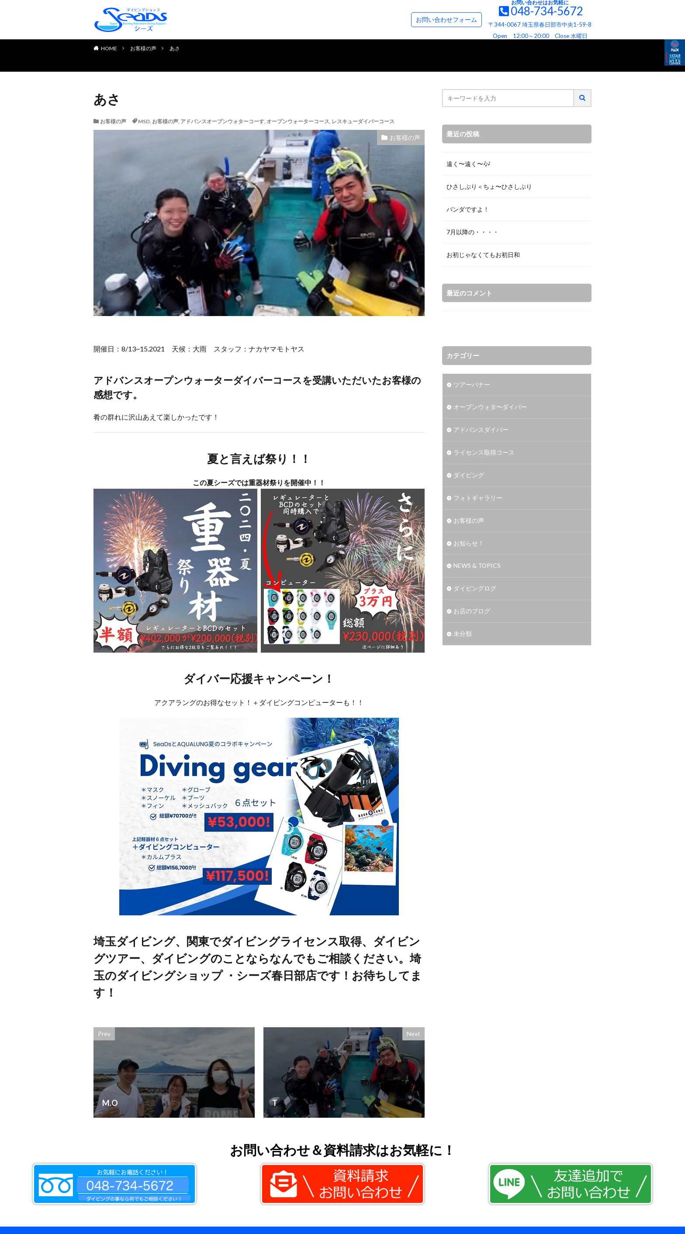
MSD (144, 121)
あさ (175, 48)
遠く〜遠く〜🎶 (468, 163)
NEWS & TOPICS (477, 566)
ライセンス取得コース (484, 453)
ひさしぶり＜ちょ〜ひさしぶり (489, 186)
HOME (109, 48)
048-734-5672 (547, 11)
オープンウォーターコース (297, 121)
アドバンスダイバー (481, 430)
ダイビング (468, 476)
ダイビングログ (474, 589)
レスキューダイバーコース (363, 121)
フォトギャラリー (477, 498)
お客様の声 (143, 48)
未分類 (462, 635)
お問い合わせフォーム (446, 19)
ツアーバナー (471, 385)
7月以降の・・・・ (472, 232)
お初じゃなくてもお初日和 (483, 254)
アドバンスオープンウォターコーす (222, 121)
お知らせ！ (468, 544)
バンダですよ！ (467, 209)
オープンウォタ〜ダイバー (490, 407)
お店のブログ (471, 612)
